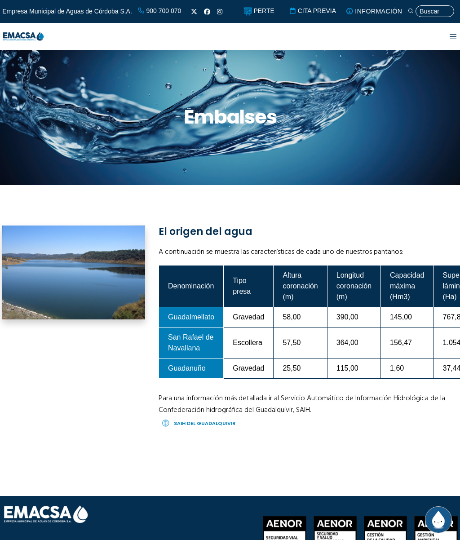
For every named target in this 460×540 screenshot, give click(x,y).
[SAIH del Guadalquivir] (308, 423)
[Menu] (448, 36)
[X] (194, 12)
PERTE (258, 10)
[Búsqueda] (430, 11)
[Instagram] (219, 12)
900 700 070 (159, 10)
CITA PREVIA (312, 10)
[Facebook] (207, 12)
